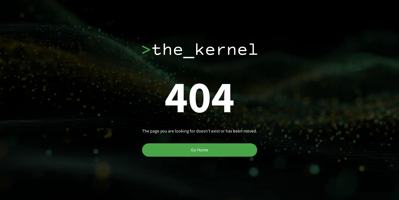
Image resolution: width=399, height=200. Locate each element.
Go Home (199, 150)
